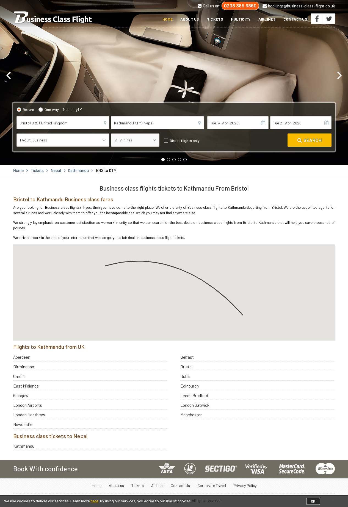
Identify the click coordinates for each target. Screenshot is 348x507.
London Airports (27, 405)
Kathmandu (23, 446)
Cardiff (19, 376)
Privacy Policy (244, 485)
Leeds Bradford (194, 395)
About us (189, 19)
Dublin (186, 376)
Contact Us (295, 19)
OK (313, 501)
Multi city (72, 109)
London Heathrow (29, 414)
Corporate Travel (211, 485)
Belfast (187, 357)
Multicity (241, 19)
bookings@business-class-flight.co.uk (299, 5)
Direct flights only (185, 140)
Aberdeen (21, 357)
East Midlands (26, 385)
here (94, 500)
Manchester (191, 414)
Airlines (267, 19)
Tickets (215, 19)
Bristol (186, 366)
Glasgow (20, 395)
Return (28, 109)
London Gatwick (194, 405)
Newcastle (22, 424)
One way (52, 109)
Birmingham (24, 366)
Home (167, 19)
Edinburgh (189, 385)
